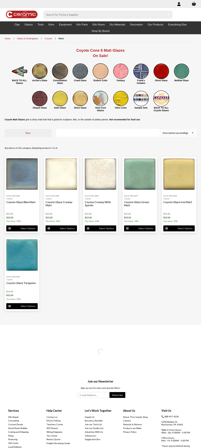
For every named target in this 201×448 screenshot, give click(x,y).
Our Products (155, 24)
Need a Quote (53, 439)
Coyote (48, 38)
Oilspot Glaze (40, 108)
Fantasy (121, 80)
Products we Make (132, 428)
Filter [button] (28, 133)
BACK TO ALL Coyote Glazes (161, 109)
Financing (12, 439)
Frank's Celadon (141, 81)
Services (13, 410)
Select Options (21, 228)
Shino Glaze (80, 108)
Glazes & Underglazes (27, 38)
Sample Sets (140, 108)
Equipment (65, 24)
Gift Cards (13, 443)
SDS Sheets (52, 428)
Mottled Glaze (181, 80)
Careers (127, 420)
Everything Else (177, 24)
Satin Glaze (60, 108)
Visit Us (166, 410)
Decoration (136, 24)
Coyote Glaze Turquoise (21, 283)
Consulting (13, 420)
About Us (129, 410)
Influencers (90, 435)
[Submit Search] (169, 14)
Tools (41, 24)
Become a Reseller (94, 420)
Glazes (28, 24)
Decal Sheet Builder (17, 428)
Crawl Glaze (80, 80)
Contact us (51, 417)
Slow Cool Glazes (100, 109)
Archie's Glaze (39, 80)
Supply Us (90, 417)
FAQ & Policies (53, 420)
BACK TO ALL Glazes (19, 81)
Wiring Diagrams (54, 432)
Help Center (54, 410)
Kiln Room (98, 24)
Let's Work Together (98, 410)
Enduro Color (100, 80)
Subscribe (117, 394)
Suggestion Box (92, 439)
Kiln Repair (13, 417)
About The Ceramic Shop (135, 417)
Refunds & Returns (132, 424)
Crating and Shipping (18, 432)
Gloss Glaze (161, 80)
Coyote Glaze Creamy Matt (59, 203)
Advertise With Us (94, 432)
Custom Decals (15, 424)
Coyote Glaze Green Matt (136, 203)
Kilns (51, 24)
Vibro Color (121, 108)
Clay (17, 24)
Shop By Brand (100, 31)
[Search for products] (104, 14)
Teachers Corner (54, 424)
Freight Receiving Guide (58, 443)
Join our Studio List (94, 428)
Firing (11, 435)
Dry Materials (117, 24)
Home (8, 38)
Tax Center (51, 435)
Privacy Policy (129, 432)
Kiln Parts (82, 24)
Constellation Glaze (60, 81)
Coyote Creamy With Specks (98, 203)
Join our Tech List (93, 424)
